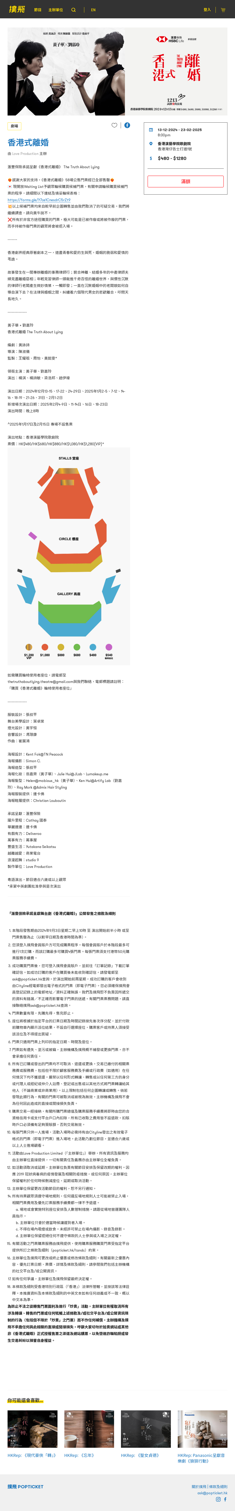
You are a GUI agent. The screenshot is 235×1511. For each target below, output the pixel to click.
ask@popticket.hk (212, 1493)
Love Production (25, 153)
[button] (127, 125)
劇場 (14, 126)
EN (93, 10)
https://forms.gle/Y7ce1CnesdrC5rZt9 (39, 200)
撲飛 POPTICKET (26, 1487)
